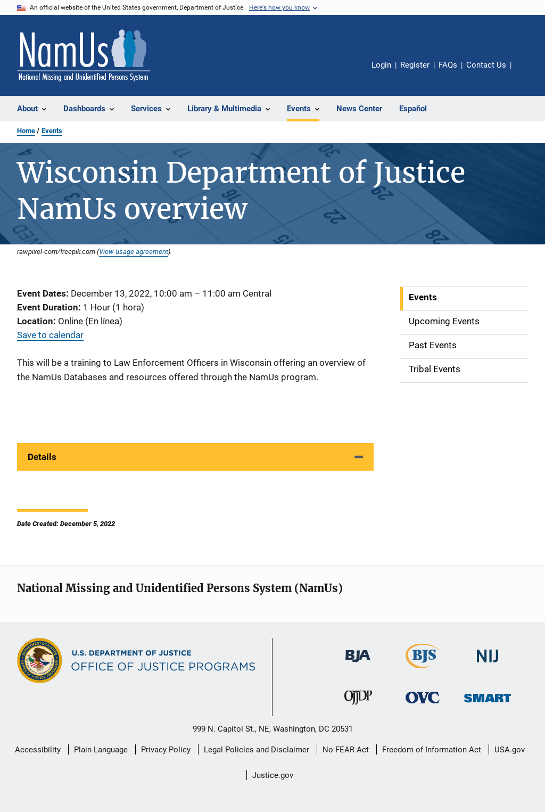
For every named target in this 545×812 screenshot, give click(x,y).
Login (381, 65)
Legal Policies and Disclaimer (256, 749)
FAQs (448, 65)
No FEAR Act (346, 749)
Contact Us (486, 65)
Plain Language (101, 749)
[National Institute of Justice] (487, 664)
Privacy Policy (166, 749)
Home (26, 131)
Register (415, 65)
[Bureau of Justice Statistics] (423, 670)
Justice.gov (272, 775)
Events (52, 131)
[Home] (83, 55)
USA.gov (509, 749)
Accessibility (38, 749)
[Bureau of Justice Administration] (357, 664)
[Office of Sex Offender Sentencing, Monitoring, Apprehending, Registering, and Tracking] (487, 704)
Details (42, 457)
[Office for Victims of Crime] (423, 705)
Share (528, 72)
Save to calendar (50, 335)
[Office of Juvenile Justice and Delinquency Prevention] (358, 707)
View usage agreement (133, 251)
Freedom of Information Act (431, 749)
